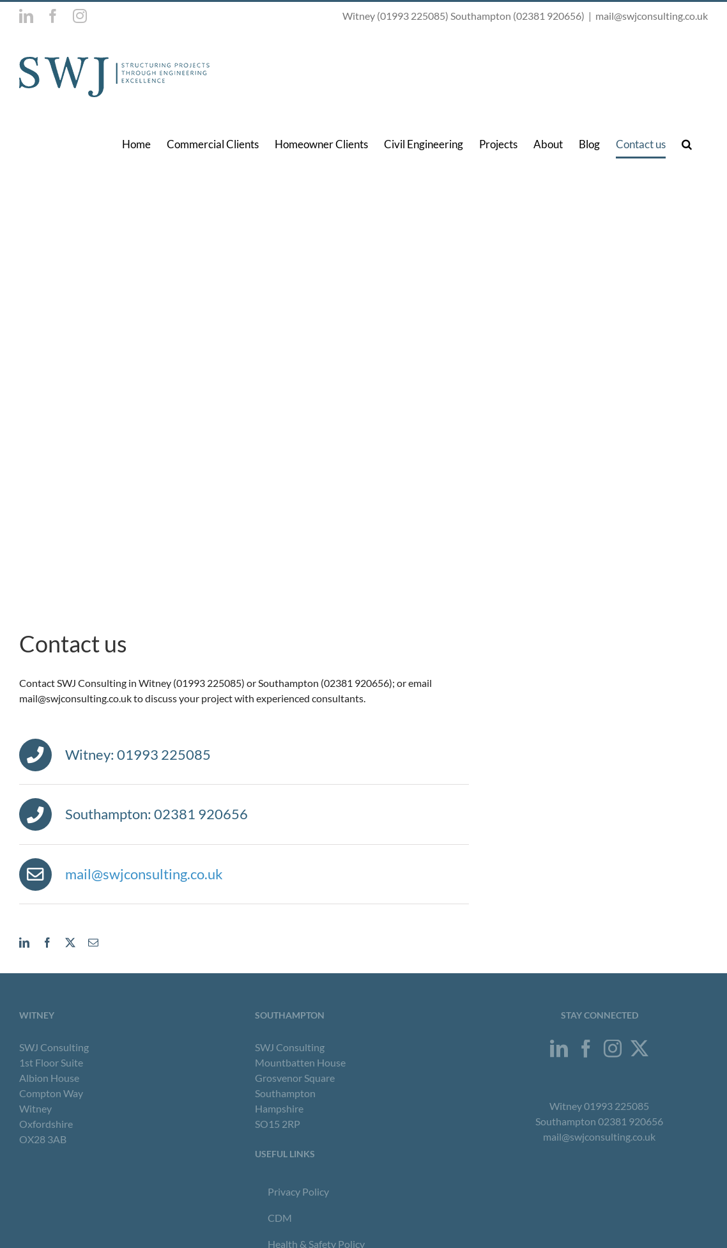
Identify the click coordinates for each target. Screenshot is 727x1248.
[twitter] (70, 942)
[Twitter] (639, 1049)
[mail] (93, 942)
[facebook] (47, 942)
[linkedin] (24, 942)
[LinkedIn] (559, 1049)
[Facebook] (586, 1049)
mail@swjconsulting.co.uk (651, 16)
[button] (687, 144)
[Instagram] (613, 1049)
